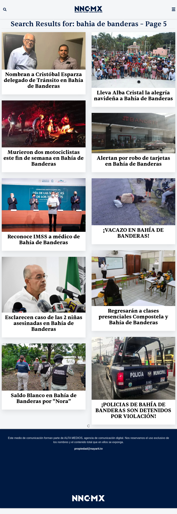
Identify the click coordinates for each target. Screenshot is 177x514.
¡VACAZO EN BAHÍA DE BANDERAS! (133, 233)
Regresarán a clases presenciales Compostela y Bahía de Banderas (133, 317)
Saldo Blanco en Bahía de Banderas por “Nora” (44, 398)
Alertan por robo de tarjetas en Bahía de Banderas (133, 161)
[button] (5, 10)
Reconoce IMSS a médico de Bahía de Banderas (43, 239)
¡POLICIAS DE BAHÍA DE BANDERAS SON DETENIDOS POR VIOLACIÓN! (133, 410)
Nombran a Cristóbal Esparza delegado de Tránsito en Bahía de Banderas (43, 80)
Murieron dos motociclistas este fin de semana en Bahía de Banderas (43, 158)
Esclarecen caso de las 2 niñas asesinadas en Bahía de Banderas (43, 323)
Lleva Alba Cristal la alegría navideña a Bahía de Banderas (133, 95)
